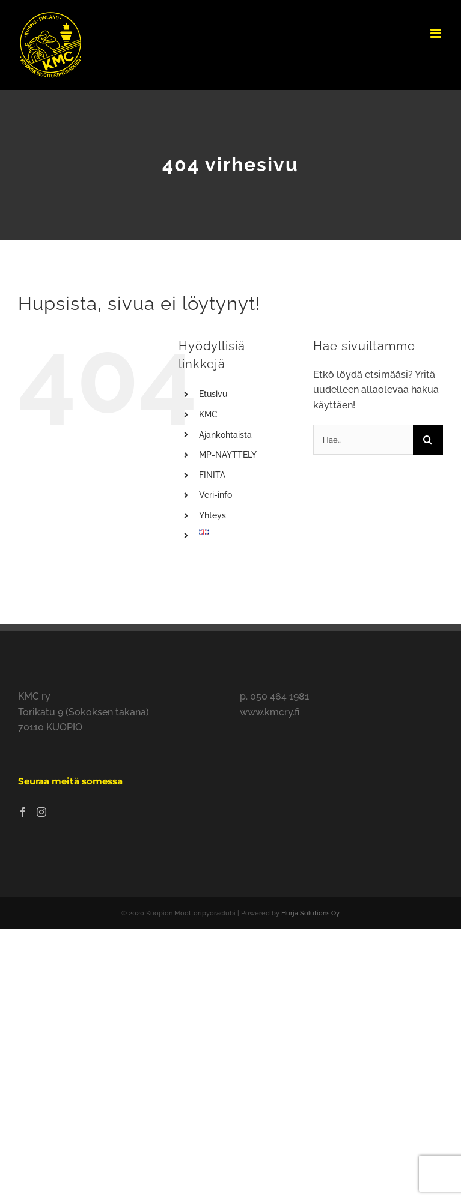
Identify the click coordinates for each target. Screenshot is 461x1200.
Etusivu (213, 394)
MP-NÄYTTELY (228, 454)
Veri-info (215, 495)
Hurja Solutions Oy (310, 913)
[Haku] (428, 440)
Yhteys (212, 515)
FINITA (212, 475)
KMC (208, 414)
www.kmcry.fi (269, 712)
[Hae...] (363, 440)
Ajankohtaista (225, 435)
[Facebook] (23, 812)
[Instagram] (41, 812)
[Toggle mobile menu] (436, 33)
